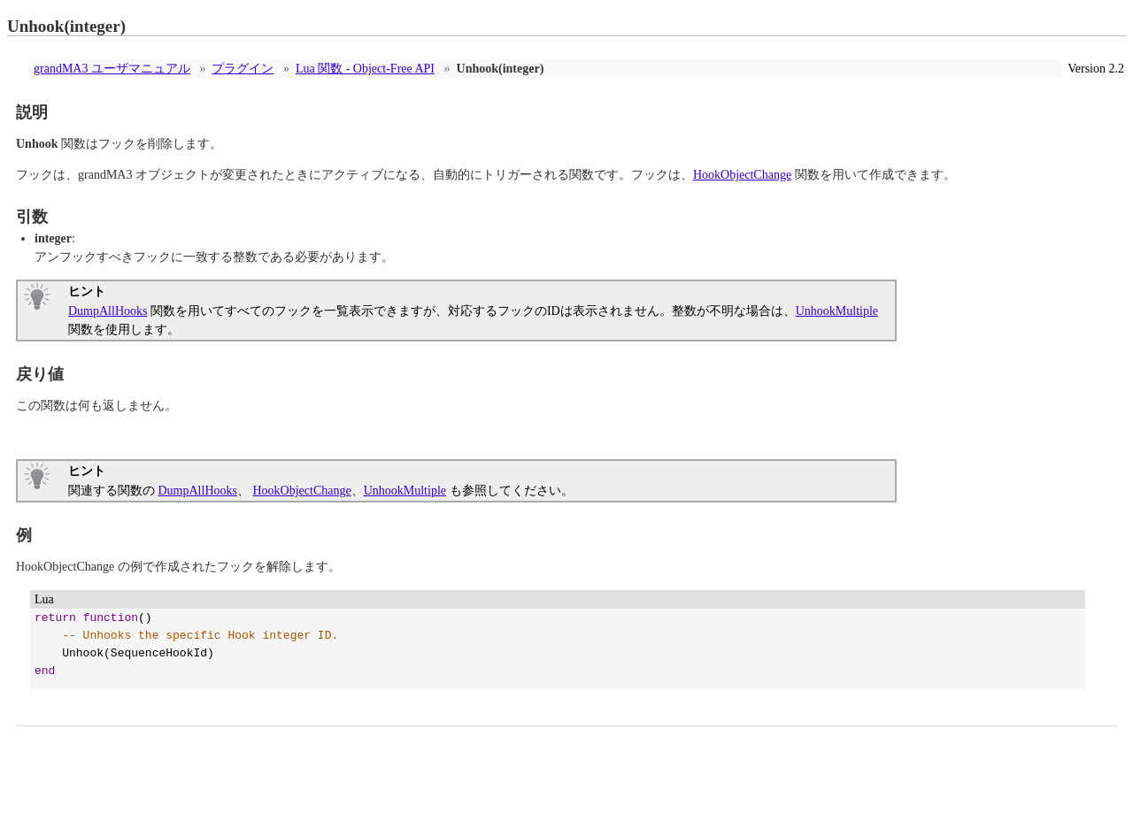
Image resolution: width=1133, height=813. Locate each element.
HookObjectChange (742, 174)
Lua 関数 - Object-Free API (365, 68)
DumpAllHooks (107, 311)
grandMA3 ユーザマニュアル (112, 68)
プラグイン (243, 68)
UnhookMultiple (837, 311)
